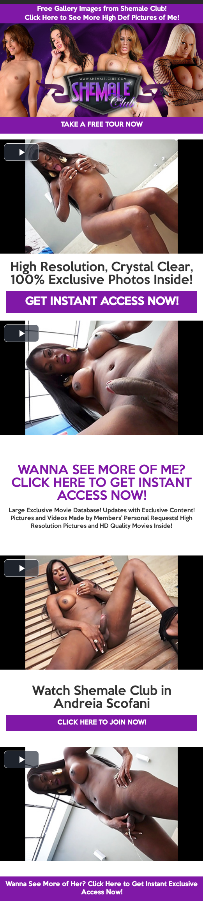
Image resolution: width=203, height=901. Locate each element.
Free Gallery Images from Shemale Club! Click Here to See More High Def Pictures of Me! (102, 13)
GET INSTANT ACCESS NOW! (101, 302)
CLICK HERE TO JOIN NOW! (101, 723)
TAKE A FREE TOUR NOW (102, 125)
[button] (21, 152)
